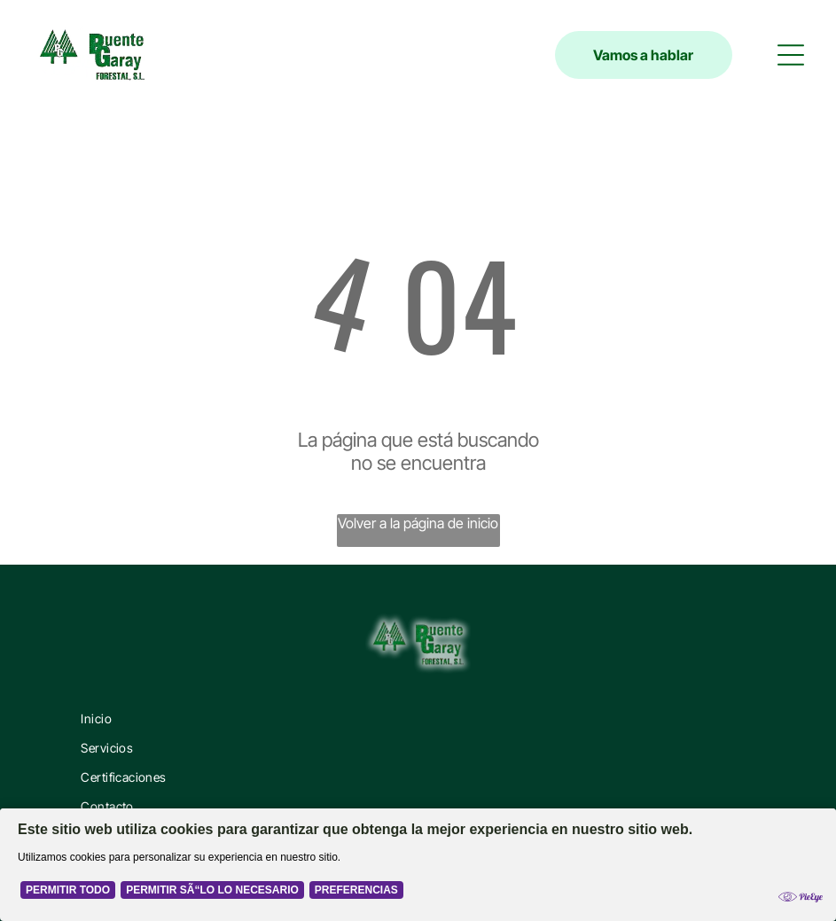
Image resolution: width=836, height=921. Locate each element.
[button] (790, 55)
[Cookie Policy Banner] (418, 864)
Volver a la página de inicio (418, 523)
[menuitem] (417, 718)
